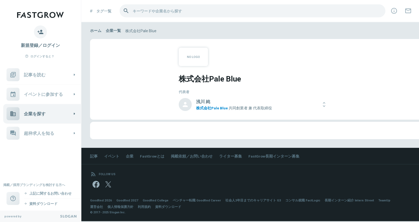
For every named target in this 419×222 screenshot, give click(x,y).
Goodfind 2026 (101, 201)
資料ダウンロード (168, 207)
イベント (111, 156)
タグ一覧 (100, 11)
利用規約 (144, 207)
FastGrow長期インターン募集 (274, 156)
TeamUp (391, 201)
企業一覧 (113, 30)
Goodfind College (158, 201)
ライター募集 (231, 156)
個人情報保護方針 (120, 207)
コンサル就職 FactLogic (308, 201)
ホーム (95, 30)
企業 (129, 156)
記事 (94, 156)
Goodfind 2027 (128, 201)
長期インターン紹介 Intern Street (356, 201)
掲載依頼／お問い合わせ (192, 156)
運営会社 (96, 207)
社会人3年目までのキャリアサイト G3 (258, 201)
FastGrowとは (152, 156)
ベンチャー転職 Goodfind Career (201, 201)
